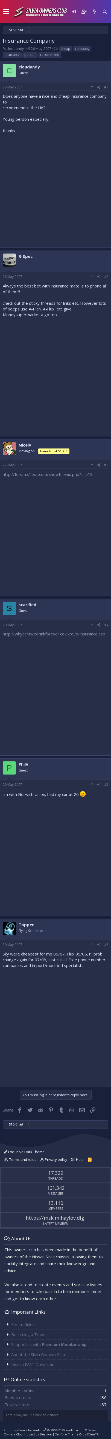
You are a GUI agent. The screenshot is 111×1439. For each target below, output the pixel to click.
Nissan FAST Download (32, 1364)
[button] (6, 11)
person (30, 54)
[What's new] (94, 11)
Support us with (49, 1344)
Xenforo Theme (77, 1434)
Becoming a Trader (29, 1334)
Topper (26, 924)
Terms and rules (22, 1159)
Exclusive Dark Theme (24, 1151)
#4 (106, 625)
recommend (49, 54)
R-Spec (26, 256)
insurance (12, 54)
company (82, 48)
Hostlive (46, 1434)
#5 (106, 784)
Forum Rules (23, 1324)
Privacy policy (56, 1159)
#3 (106, 465)
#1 (106, 87)
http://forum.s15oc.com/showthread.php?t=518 (48, 474)
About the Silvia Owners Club (38, 1354)
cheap (65, 48)
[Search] (105, 11)
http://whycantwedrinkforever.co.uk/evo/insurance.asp (54, 634)
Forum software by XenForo (44, 1430)
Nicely (25, 445)
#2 (106, 276)
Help (80, 1159)
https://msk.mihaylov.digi (56, 1217)
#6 (106, 944)
